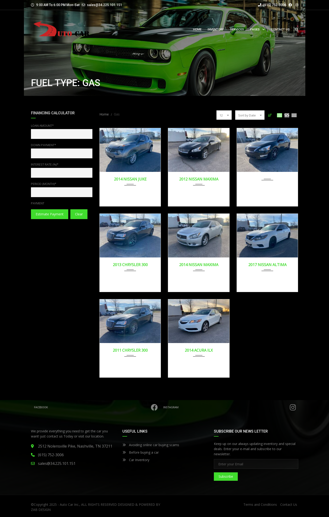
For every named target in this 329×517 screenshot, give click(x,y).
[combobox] (224, 115)
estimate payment (50, 214)
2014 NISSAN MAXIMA (198, 264)
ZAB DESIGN (41, 509)
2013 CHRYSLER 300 (130, 264)
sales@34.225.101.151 (104, 5)
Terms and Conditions (260, 504)
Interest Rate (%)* (44, 164)
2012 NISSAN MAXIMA (198, 179)
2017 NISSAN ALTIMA (267, 264)
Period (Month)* (43, 184)
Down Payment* (43, 145)
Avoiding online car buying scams (150, 445)
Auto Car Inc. (69, 504)
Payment (37, 203)
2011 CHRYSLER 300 (130, 350)
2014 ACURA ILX (199, 350)
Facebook (96, 407)
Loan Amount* (42, 125)
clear (79, 214)
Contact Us (288, 504)
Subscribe (226, 476)
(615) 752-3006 (272, 5)
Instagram (230, 407)
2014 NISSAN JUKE (130, 179)
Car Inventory (135, 460)
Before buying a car (140, 452)
